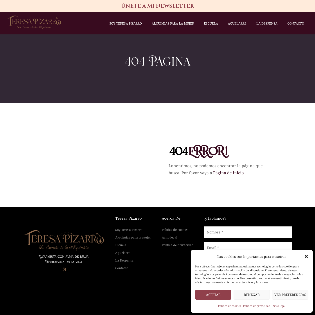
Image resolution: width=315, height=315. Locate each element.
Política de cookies (229, 306)
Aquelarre (237, 23)
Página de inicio (228, 172)
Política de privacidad (256, 306)
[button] (306, 256)
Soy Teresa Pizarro (125, 23)
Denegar (252, 294)
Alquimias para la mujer (173, 23)
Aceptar (213, 294)
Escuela (211, 23)
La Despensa (266, 23)
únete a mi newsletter (157, 6)
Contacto (295, 23)
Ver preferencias (290, 294)
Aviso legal (279, 306)
